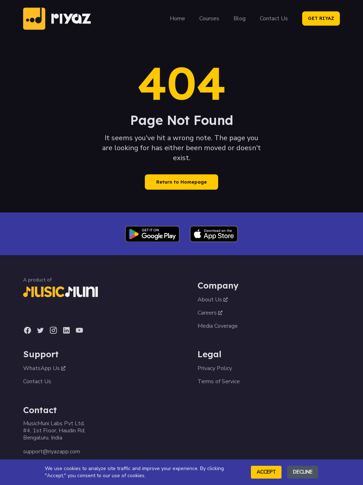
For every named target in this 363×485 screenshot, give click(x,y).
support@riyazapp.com (51, 451)
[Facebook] (27, 330)
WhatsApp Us (44, 368)
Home (177, 18)
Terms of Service (219, 381)
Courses (209, 18)
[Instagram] (53, 330)
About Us (213, 300)
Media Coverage (218, 326)
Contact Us (274, 18)
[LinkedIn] (66, 330)
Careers (210, 313)
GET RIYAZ (321, 18)
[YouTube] (79, 330)
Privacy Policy (215, 368)
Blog (239, 18)
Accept (266, 472)
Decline (302, 472)
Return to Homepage (181, 182)
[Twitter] (40, 330)
